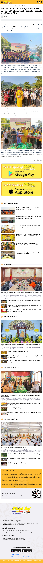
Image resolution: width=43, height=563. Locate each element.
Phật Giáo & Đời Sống (11, 367)
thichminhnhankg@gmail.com (11, 540)
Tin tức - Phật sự (4, 5)
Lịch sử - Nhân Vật (10, 316)
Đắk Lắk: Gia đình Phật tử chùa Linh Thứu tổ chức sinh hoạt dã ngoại (24, 454)
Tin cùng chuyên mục (11, 203)
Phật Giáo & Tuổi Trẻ (11, 419)
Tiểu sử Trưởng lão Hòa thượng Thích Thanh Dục (19, 351)
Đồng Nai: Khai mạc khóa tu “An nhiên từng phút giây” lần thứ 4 (15, 447)
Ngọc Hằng (6, 16)
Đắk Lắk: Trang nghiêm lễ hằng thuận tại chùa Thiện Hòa (21, 463)
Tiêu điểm (7, 264)
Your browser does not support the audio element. (16, 20)
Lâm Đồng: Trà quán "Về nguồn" (15, 408)
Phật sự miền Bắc (21, 5)
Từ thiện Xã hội (13, 5)
